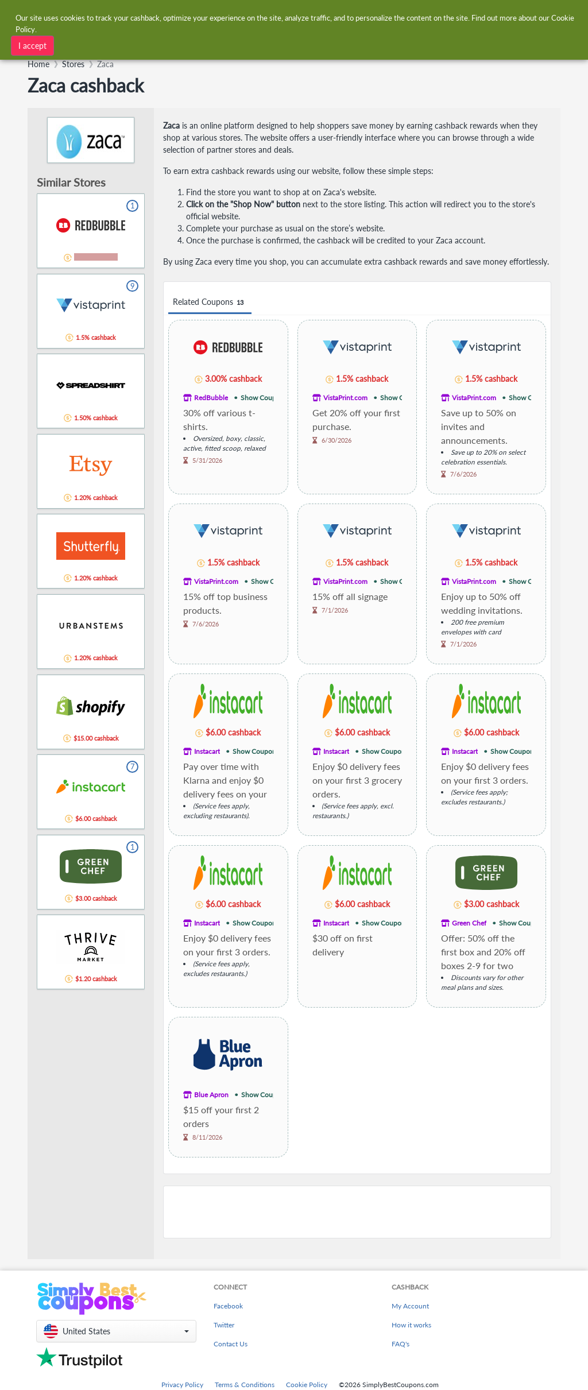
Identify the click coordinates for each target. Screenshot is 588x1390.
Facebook (228, 1306)
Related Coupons (210, 302)
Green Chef (469, 923)
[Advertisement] (357, 1212)
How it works (411, 1325)
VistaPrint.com (345, 397)
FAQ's (400, 1343)
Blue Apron (211, 1094)
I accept (32, 46)
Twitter (224, 1325)
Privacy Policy (182, 1384)
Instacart (207, 751)
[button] (116, 1331)
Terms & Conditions (244, 1384)
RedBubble (211, 397)
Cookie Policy (306, 1384)
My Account (410, 1306)
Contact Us (230, 1343)
